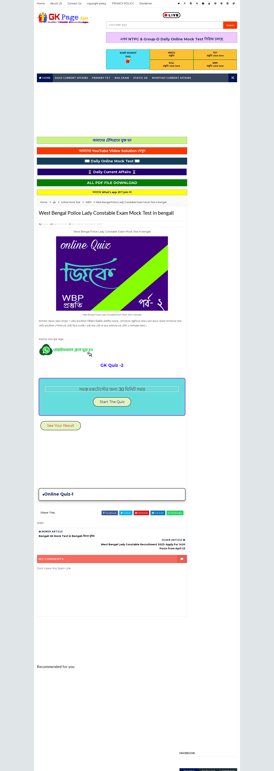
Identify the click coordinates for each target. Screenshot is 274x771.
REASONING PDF (190, 420)
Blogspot (98, 764)
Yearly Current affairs (196, 438)
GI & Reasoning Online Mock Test (201, 365)
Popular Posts (208, 156)
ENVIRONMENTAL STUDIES (196, 347)
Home (40, 3)
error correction (193, 353)
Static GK (140, 76)
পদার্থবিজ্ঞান (206, 450)
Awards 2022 (214, 310)
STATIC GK (187, 426)
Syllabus (209, 426)
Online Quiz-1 (58, 503)
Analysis (187, 304)
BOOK (203, 316)
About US (56, 3)
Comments (228, 155)
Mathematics (218, 377)
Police (219, 395)
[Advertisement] (137, 108)
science (213, 420)
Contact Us (74, 3)
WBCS (185, 432)
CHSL (184, 328)
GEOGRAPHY (217, 359)
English (223, 341)
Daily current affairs (195, 341)
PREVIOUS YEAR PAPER (194, 408)
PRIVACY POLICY (122, 3)
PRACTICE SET (189, 402)
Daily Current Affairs (71, 76)
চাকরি (219, 444)
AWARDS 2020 (209, 304)
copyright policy (96, 3)
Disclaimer (145, 3)
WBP (99, 231)
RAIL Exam (121, 76)
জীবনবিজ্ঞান (186, 450)
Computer (202, 328)
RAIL (209, 414)
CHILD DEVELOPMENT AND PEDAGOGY (202, 322)
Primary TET (101, 76)
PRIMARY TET (189, 414)
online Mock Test (85, 231)
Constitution (190, 334)
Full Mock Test (191, 359)
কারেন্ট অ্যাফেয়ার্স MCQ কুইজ (193, 444)
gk (72, 231)
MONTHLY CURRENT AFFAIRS (197, 383)
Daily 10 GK (214, 334)
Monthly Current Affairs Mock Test (204, 389)
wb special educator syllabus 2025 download (208, 226)
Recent (189, 155)
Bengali (186, 316)
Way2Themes (67, 764)
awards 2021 (189, 310)
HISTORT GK (202, 371)
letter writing (191, 377)
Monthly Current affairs (171, 76)
